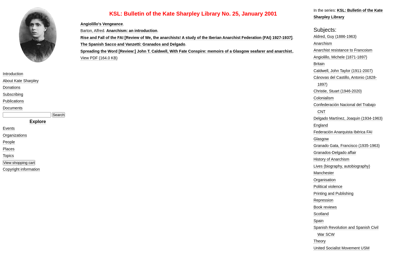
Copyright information (21, 169)
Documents (13, 108)
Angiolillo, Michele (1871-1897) (340, 57)
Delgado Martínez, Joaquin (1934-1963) (348, 118)
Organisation (324, 180)
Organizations (15, 135)
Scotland (320, 214)
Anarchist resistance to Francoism (342, 50)
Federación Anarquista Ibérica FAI (342, 132)
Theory (319, 241)
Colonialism (323, 98)
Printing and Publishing (333, 193)
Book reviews (325, 207)
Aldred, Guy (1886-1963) (334, 36)
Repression (323, 200)
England (320, 125)
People (9, 142)
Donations (11, 87)
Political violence (327, 186)
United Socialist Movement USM (341, 248)
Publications (13, 101)
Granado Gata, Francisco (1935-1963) (346, 145)
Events (9, 128)
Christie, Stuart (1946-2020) (337, 91)
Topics (8, 155)
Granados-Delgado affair (334, 152)
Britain (319, 64)
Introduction (13, 74)
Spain (318, 221)
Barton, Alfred (92, 30)
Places (8, 149)
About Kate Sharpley (20, 80)
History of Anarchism (331, 159)
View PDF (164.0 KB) (99, 58)
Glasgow (320, 139)
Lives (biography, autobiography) (341, 166)
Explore (38, 121)
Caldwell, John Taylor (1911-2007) (343, 70)
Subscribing (13, 94)
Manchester (323, 173)
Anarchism (322, 43)
